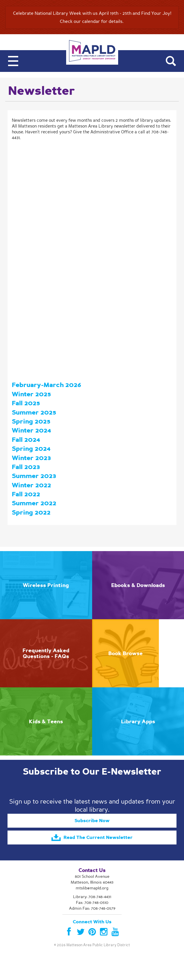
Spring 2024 (31, 449)
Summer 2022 (34, 503)
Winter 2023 (31, 458)
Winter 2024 (31, 430)
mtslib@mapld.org (92, 888)
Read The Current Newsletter (92, 837)
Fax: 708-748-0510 (92, 902)
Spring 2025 (31, 421)
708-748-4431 (99, 896)
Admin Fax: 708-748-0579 (92, 908)
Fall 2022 (26, 494)
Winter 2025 (31, 394)
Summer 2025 (34, 412)
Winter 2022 (31, 485)
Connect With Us (92, 922)
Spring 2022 (31, 512)
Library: (92, 896)
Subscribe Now (92, 821)
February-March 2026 (46, 385)
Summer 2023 (34, 476)
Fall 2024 (26, 440)
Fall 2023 (26, 467)
